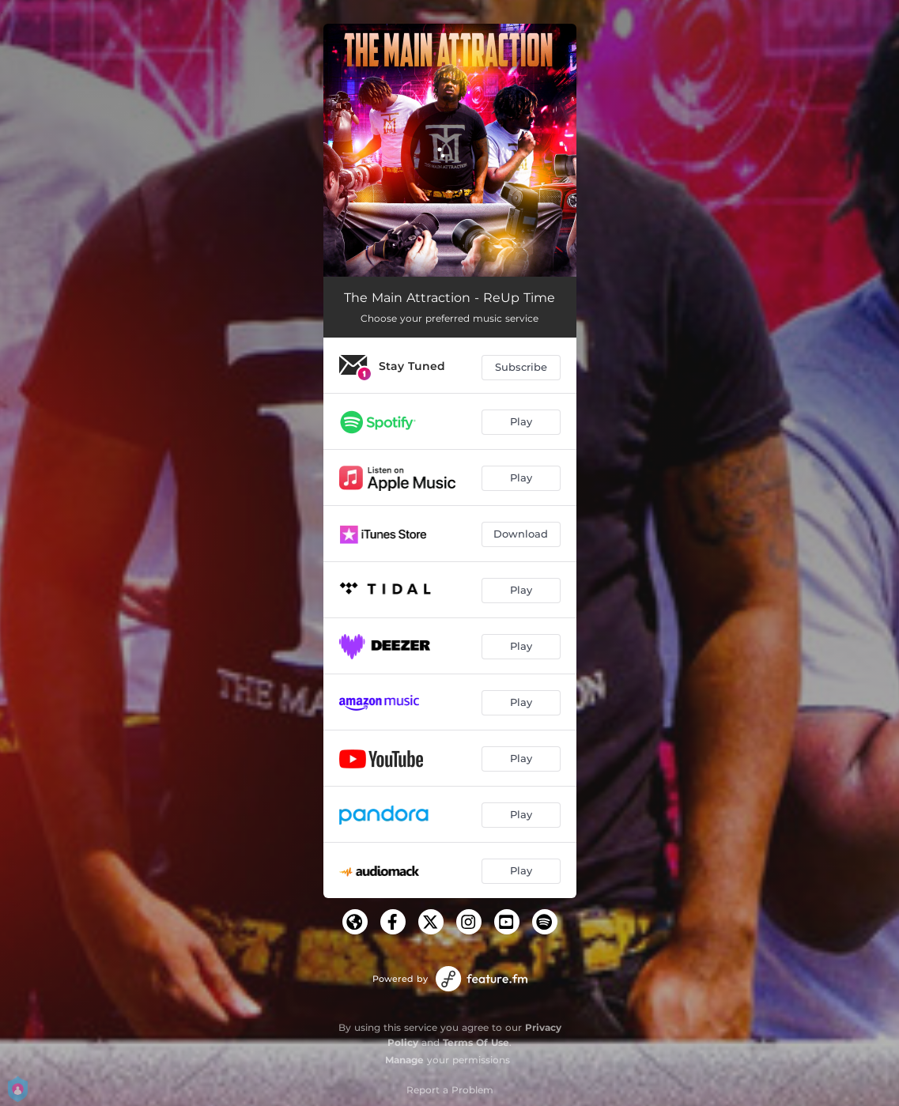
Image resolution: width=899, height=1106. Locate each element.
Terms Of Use (476, 1042)
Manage (404, 1060)
